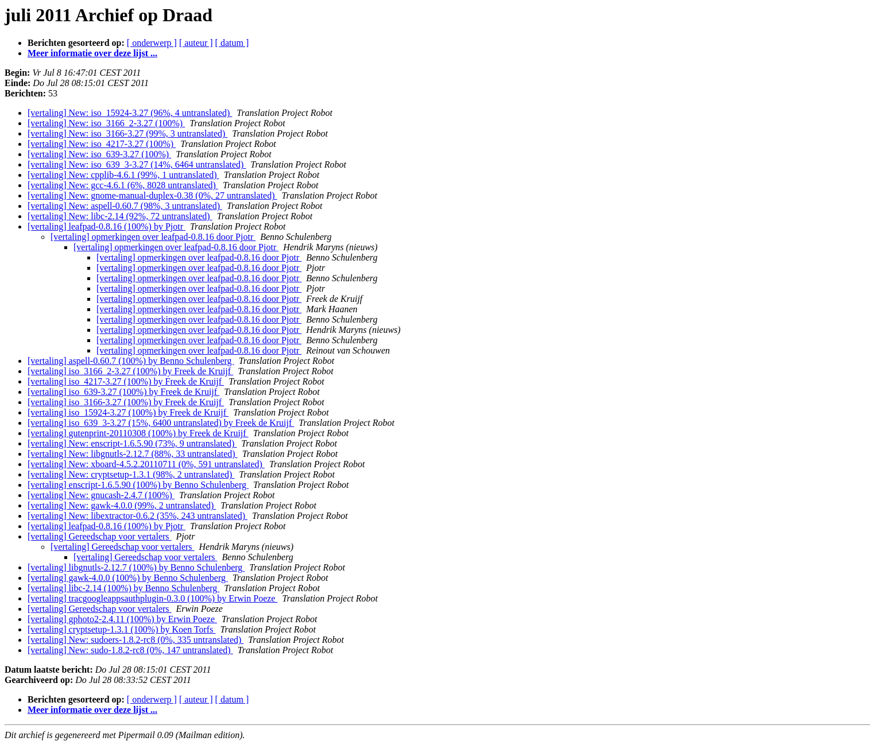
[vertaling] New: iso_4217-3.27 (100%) (102, 144)
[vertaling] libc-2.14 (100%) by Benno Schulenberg (123, 588)
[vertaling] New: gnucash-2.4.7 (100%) (101, 495)
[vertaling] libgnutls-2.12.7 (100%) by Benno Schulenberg (136, 567)
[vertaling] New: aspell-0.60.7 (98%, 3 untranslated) (125, 206)
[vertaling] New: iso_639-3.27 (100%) (99, 154)
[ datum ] (232, 43)
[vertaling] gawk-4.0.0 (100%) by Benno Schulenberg (128, 578)
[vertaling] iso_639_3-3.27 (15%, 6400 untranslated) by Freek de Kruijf (161, 423)
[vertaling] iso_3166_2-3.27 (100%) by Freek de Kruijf (130, 371)
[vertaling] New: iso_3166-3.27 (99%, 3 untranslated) (127, 133)
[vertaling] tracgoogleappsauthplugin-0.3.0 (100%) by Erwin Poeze (152, 598)
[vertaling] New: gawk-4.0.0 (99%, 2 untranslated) (122, 505)
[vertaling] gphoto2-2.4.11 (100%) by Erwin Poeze (122, 619)
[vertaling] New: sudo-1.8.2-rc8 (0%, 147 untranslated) (130, 650)
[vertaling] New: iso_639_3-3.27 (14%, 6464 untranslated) (137, 164)
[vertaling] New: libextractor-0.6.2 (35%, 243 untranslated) (137, 516)
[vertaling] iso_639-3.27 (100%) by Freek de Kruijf (123, 392)
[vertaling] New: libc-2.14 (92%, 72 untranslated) (120, 216)
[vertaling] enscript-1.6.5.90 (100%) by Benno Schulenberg (138, 485)
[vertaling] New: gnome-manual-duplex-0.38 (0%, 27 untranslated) (152, 195)
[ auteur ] (196, 43)
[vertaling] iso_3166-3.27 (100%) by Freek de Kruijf (126, 402)
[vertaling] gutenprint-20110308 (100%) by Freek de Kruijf (138, 433)
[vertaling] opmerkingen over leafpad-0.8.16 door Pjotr (153, 237)
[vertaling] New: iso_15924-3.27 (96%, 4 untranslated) (130, 113)
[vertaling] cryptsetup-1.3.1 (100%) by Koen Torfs (121, 629)
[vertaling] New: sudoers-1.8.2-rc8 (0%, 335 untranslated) (135, 640)
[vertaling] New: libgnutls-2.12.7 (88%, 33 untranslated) (133, 454)
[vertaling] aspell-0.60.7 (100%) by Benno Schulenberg (131, 361)
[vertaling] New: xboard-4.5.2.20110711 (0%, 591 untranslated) (146, 464)
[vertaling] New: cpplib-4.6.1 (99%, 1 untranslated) (123, 175)
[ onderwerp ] (152, 43)
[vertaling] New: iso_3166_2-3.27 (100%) (106, 123)
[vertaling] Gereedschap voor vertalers (100, 536)
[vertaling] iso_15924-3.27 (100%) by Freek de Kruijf (128, 412)
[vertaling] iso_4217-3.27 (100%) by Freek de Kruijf (126, 381)
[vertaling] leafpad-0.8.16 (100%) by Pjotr (106, 226)
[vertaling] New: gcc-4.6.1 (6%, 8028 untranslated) (123, 185)
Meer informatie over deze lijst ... (92, 53)
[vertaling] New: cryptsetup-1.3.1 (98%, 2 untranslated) (131, 474)
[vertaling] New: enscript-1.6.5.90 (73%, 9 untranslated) (132, 443)
